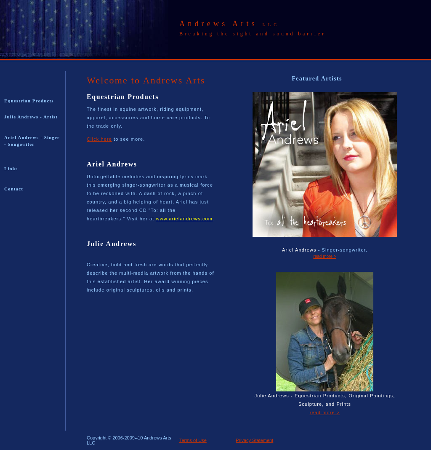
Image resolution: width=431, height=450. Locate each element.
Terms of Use (193, 440)
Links (11, 168)
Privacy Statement (254, 440)
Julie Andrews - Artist (31, 116)
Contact (13, 188)
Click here (99, 139)
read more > (324, 256)
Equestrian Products (29, 100)
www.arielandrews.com (184, 218)
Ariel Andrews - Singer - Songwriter (32, 141)
